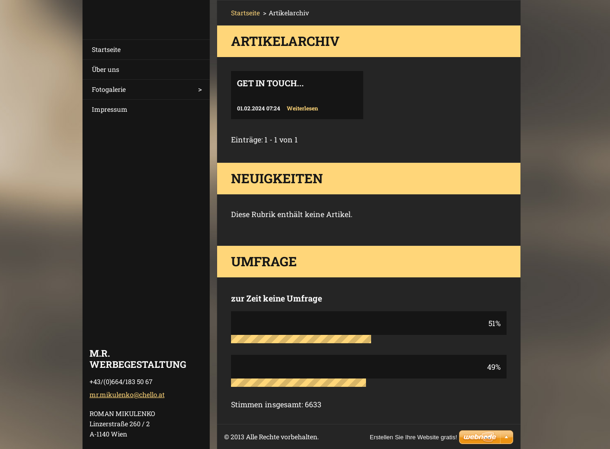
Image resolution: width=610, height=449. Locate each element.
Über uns (105, 69)
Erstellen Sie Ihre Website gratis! (413, 437)
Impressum (110, 109)
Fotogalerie (109, 89)
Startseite (106, 49)
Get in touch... (270, 83)
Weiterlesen (302, 108)
